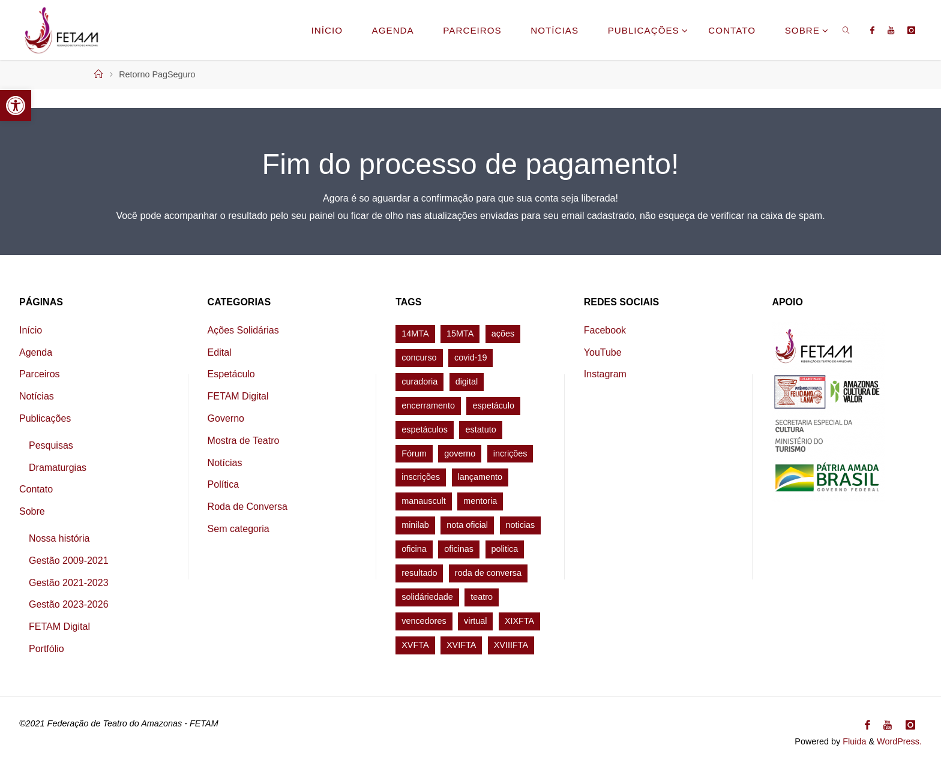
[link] (846, 30)
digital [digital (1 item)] (466, 381)
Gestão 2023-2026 (69, 604)
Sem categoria (238, 529)
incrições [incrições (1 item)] (510, 453)
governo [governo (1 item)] (459, 453)
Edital (220, 352)
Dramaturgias (57, 467)
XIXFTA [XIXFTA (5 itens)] (519, 621)
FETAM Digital (59, 626)
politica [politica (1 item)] (505, 549)
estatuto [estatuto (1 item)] (480, 429)
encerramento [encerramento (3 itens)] (428, 405)
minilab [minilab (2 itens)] (415, 525)
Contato (36, 489)
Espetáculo (231, 374)
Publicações (45, 418)
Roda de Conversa (247, 506)
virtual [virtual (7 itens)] (475, 621)
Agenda (35, 352)
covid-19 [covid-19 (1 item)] (470, 357)
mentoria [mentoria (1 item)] (480, 501)
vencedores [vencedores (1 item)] (423, 621)
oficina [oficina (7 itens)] (414, 549)
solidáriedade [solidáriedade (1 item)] (427, 597)
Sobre (32, 511)
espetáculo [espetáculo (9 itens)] (493, 405)
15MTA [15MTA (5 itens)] (460, 333)
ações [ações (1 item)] (503, 333)
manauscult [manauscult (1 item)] (423, 501)
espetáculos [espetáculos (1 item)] (424, 429)
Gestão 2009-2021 (69, 560)
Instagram (605, 374)
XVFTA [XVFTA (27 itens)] (414, 645)
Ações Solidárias (243, 330)
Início (30, 330)
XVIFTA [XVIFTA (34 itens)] (461, 645)
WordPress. (899, 741)
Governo (226, 418)
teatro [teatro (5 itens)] (481, 597)
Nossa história (59, 538)
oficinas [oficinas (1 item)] (459, 549)
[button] (15, 105)
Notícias (36, 396)
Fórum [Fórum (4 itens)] (414, 453)
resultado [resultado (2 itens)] (419, 573)
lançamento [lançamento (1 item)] (480, 477)
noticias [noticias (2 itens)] (520, 525)
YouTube (603, 352)
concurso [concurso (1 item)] (418, 357)
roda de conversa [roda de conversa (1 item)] (488, 573)
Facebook (605, 330)
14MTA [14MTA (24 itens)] (414, 333)
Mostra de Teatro (244, 440)
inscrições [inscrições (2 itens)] (420, 477)
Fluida (853, 741)
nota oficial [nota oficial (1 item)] (467, 525)
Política (223, 484)
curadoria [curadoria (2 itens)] (419, 381)
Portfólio (46, 649)
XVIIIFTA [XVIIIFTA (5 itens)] (511, 645)
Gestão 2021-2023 (69, 583)
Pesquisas (51, 445)
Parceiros (39, 374)
